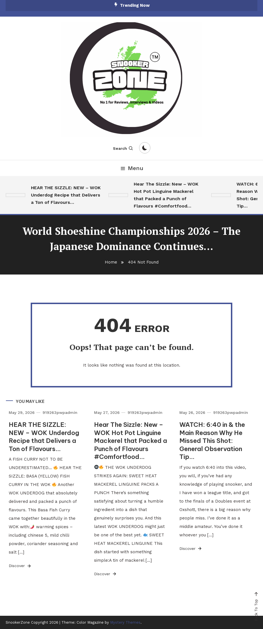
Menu (131, 168)
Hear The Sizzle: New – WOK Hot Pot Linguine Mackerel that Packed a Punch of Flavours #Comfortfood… (166, 195)
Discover (20, 566)
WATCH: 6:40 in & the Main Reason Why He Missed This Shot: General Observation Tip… (212, 441)
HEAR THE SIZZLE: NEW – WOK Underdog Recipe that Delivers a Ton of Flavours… (66, 195)
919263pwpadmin (60, 412)
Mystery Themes (125, 622)
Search (123, 148)
